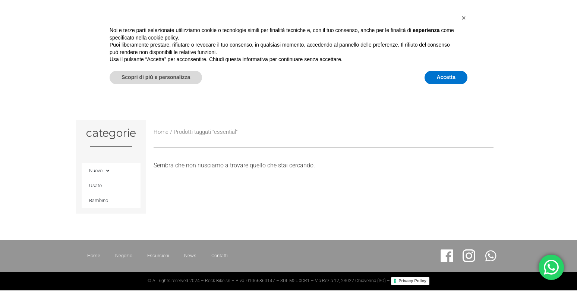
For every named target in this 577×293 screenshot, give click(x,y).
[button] (464, 213)
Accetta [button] (445, 272)
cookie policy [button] (163, 233)
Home (403, 37)
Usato (95, 185)
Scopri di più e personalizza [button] (156, 272)
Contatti (544, 37)
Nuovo (99, 171)
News (511, 37)
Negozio (436, 37)
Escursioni (475, 37)
